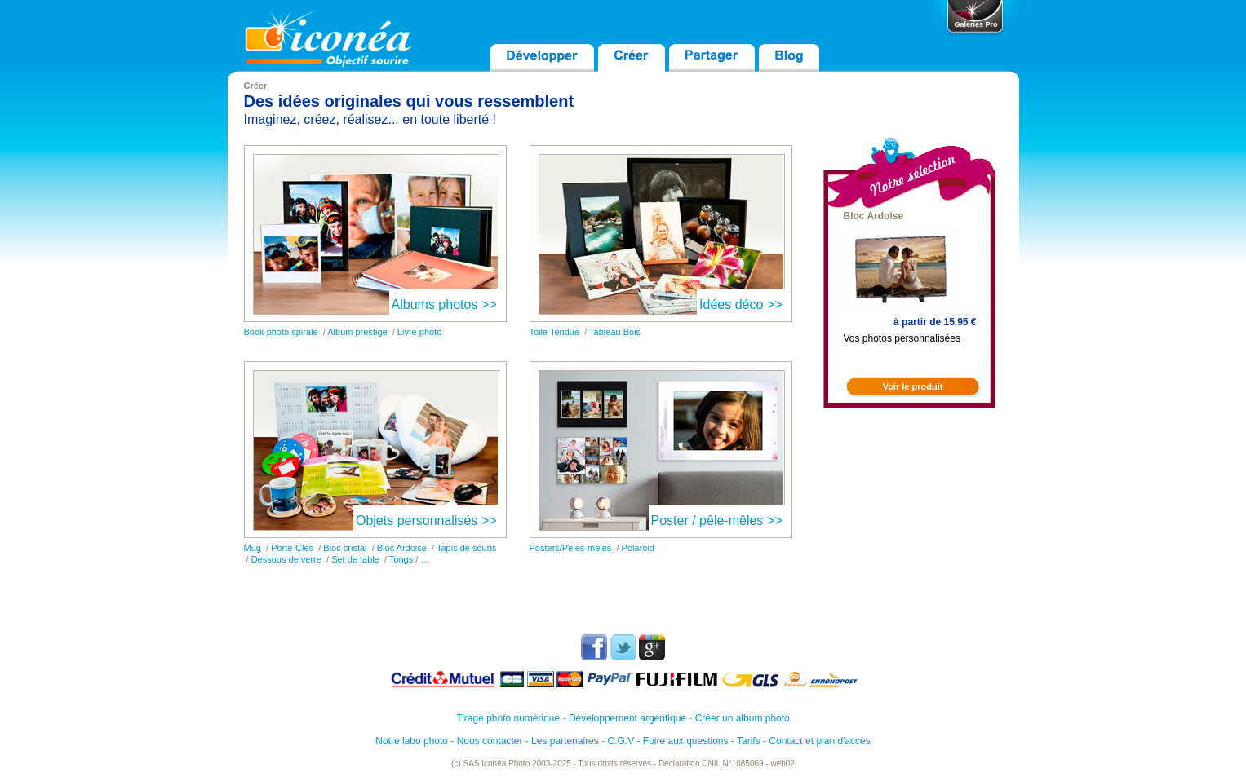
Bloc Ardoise (402, 548)
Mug (252, 548)
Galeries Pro (975, 24)
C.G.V (620, 741)
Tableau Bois (615, 332)
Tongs (401, 559)
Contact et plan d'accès (819, 741)
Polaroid (638, 548)
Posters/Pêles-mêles (571, 548)
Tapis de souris (466, 548)
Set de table (355, 559)
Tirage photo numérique (508, 718)
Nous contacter (490, 741)
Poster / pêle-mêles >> (717, 520)
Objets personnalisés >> (426, 520)
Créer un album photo (742, 718)
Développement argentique (627, 718)
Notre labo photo (411, 741)
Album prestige (357, 332)
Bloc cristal (344, 548)
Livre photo (419, 332)
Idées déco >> (740, 304)
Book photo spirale (281, 332)
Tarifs (748, 741)
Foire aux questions (686, 741)
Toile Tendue (555, 332)
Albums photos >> (444, 304)
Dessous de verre (286, 559)
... (424, 559)
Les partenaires (565, 741)
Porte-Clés (292, 548)
